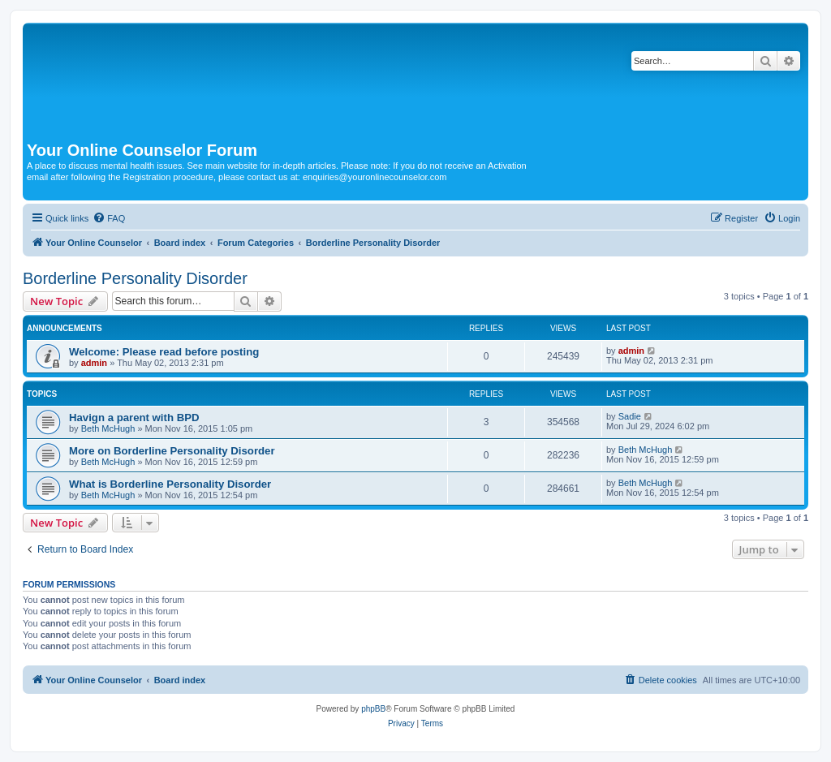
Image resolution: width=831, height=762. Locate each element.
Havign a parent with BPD (134, 417)
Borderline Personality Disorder (135, 278)
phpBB (373, 708)
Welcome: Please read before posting (164, 352)
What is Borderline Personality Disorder (170, 484)
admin (94, 363)
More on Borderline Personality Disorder (172, 451)
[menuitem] (109, 218)
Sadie (629, 416)
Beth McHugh (108, 428)
